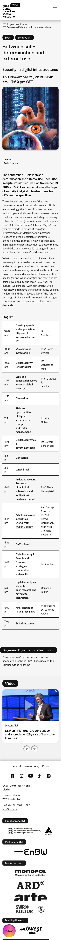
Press (45, 766)
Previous (26, 748)
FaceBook (12, 776)
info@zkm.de (9, 809)
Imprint (17, 766)
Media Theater (10, 163)
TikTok (39, 776)
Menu (55, 6)
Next (34, 748)
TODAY (9, 930)
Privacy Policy (31, 766)
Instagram (21, 776)
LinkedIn (49, 776)
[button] (30, 118)
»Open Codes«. (24, 526)
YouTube (30, 776)
